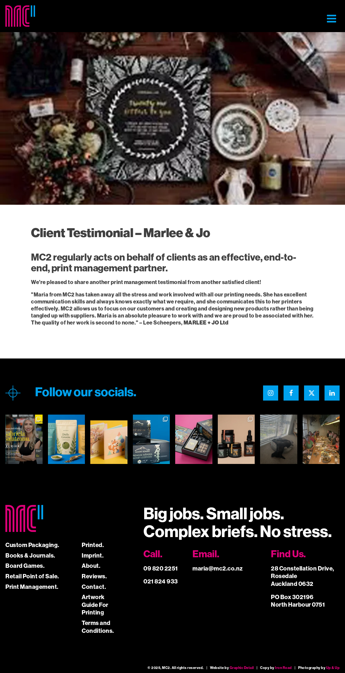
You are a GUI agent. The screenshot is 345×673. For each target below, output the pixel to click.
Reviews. (94, 576)
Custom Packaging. (32, 545)
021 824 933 (160, 581)
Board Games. (24, 565)
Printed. (93, 545)
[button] (331, 19)
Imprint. (93, 555)
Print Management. (31, 586)
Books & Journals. (30, 555)
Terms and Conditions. (98, 626)
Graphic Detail (242, 668)
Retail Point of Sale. (32, 576)
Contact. (94, 586)
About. (91, 565)
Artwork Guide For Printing (95, 604)
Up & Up (333, 668)
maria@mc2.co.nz (217, 568)
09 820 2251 (160, 568)
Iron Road (283, 668)
